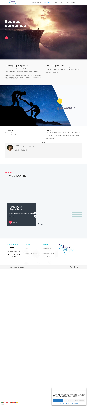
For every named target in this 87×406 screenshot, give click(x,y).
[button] (84, 389)
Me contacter (10, 38)
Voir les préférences (79, 400)
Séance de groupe (47, 256)
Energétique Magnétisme (16, 208)
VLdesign (22, 267)
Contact (73, 2)
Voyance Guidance (47, 251)
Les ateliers (56, 2)
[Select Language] (6, 404)
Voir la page (13, 222)
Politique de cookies (63, 403)
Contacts (27, 256)
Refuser (68, 400)
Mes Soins (47, 2)
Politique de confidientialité (31, 253)
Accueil (26, 248)
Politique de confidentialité (73, 403)
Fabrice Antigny (65, 2)
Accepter (58, 400)
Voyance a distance (37, 2)
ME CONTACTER (63, 105)
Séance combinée (15, 23)
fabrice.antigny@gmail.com (14, 251)
